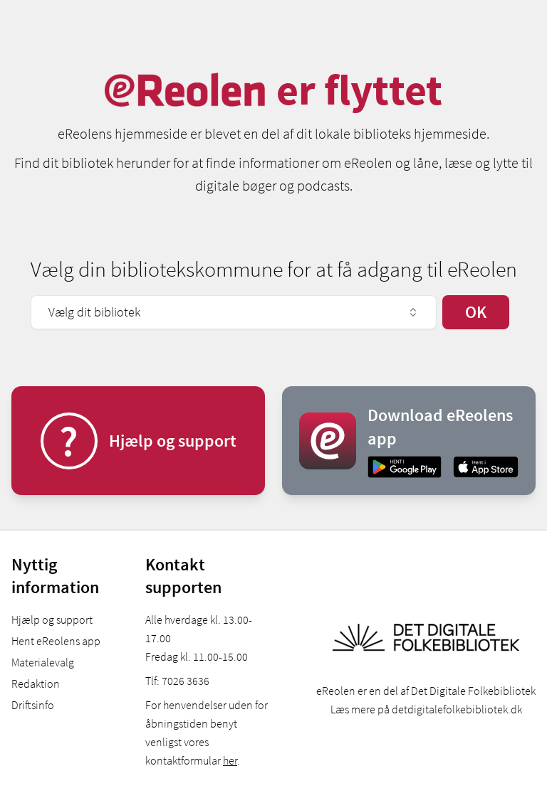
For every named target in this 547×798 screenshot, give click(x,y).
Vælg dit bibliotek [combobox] (233, 312)
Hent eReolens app (55, 641)
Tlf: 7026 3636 (177, 681)
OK (475, 312)
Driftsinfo (32, 705)
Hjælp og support (52, 619)
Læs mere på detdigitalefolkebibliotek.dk (426, 709)
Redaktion (35, 683)
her (230, 760)
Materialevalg (42, 662)
